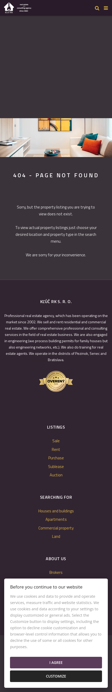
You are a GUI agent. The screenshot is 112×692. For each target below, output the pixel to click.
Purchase (56, 458)
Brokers (56, 572)
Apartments (56, 519)
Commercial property (56, 528)
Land (56, 536)
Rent (56, 449)
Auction (56, 475)
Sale (56, 441)
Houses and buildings (56, 511)
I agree (56, 662)
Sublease (56, 467)
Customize (56, 676)
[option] (56, 137)
